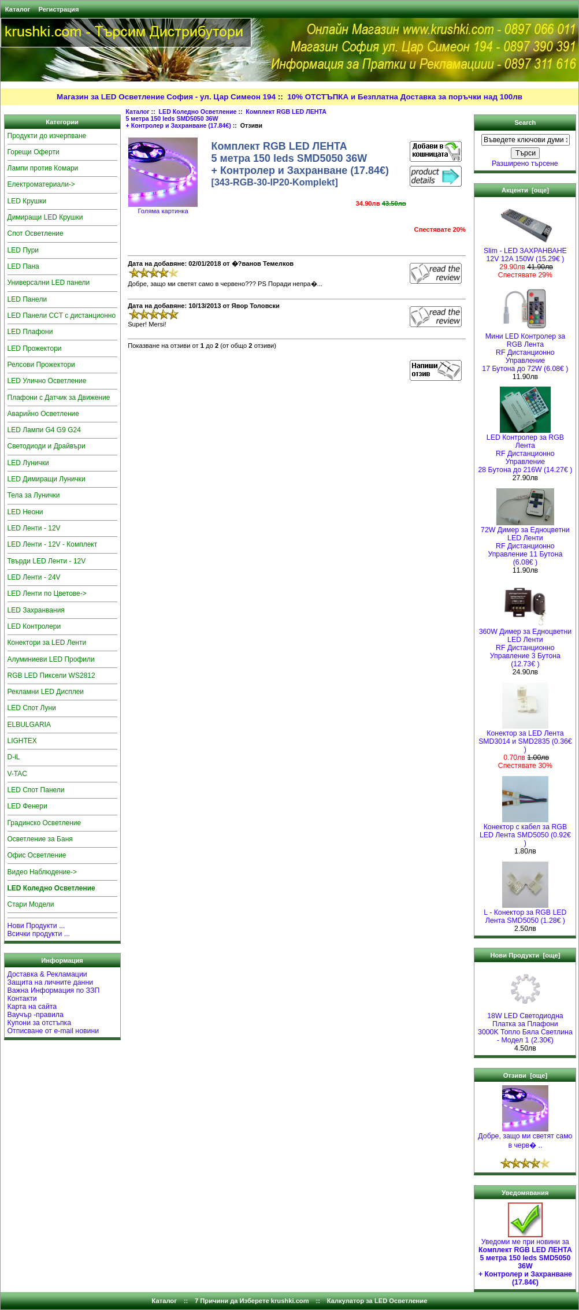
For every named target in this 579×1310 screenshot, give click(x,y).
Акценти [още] (525, 190)
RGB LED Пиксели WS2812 (51, 675)
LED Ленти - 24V (34, 577)
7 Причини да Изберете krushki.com (252, 1300)
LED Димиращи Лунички (47, 479)
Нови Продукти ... (36, 926)
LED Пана (23, 266)
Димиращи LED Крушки (45, 217)
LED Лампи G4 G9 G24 (44, 430)
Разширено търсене (525, 163)
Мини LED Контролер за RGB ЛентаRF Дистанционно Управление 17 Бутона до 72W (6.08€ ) (525, 349)
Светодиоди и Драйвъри (47, 446)
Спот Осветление (36, 233)
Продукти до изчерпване (47, 136)
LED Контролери (34, 626)
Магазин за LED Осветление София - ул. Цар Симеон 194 (166, 96)
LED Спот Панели (36, 790)
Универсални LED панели (49, 283)
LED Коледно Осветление (198, 111)
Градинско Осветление (44, 823)
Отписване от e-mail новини (53, 1031)
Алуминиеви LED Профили (51, 659)
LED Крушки (27, 201)
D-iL (14, 757)
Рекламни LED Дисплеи (46, 692)
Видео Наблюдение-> (42, 872)
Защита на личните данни (51, 982)
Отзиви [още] (525, 1075)
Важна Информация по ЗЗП (54, 990)
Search (525, 122)
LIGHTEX (22, 741)
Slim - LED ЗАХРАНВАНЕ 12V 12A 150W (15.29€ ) (525, 251)
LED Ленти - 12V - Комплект (53, 544)
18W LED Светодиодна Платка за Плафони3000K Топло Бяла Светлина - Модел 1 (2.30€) (525, 1024)
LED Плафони (30, 332)
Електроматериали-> (41, 184)
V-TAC (17, 774)
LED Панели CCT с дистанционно (62, 315)
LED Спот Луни (32, 708)
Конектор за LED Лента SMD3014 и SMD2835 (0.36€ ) (525, 738)
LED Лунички (28, 463)
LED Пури (23, 250)
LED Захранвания (36, 610)
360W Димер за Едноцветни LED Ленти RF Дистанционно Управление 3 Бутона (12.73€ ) (525, 644)
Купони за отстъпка (40, 1023)
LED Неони (25, 512)
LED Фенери (27, 806)
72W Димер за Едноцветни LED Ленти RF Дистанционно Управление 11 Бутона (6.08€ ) (525, 542)
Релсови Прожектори (41, 365)
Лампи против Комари (43, 168)
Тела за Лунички (34, 495)
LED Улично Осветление (47, 381)
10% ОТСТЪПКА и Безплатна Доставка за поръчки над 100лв (404, 96)
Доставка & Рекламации (47, 974)
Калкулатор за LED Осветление (377, 1300)
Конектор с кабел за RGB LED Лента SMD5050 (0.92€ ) (525, 832)
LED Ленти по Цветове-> (47, 593)
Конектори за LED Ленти (47, 643)
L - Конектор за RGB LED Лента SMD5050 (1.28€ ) (525, 913)
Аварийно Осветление (43, 414)
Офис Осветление (37, 855)
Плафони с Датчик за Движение (59, 398)
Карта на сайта (32, 1007)
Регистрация (58, 9)
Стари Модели (31, 904)
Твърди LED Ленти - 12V (47, 561)
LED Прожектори (35, 348)
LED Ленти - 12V (34, 528)
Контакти (22, 998)
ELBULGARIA (29, 725)
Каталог (17, 9)
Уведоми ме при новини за (525, 1258)
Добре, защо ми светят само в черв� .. (525, 1137)
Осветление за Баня (40, 839)
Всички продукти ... (39, 934)
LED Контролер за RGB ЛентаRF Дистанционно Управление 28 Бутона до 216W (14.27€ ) (525, 450)
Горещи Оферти (34, 152)
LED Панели (27, 299)
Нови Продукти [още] (525, 955)
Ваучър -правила (36, 1015)
